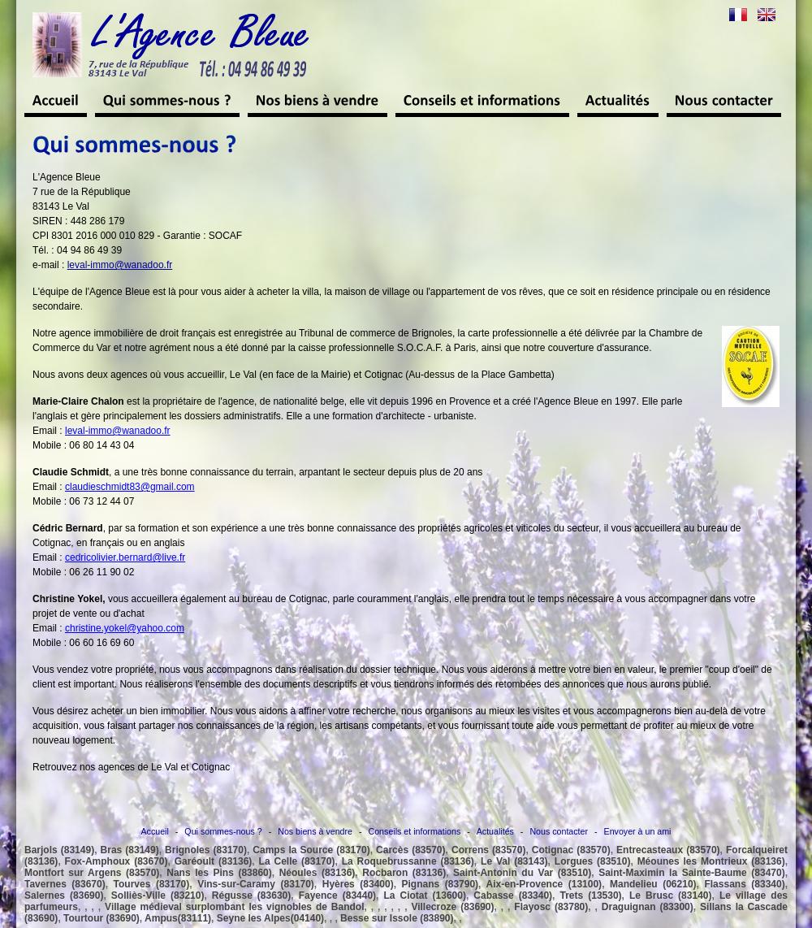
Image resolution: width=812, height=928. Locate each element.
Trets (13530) (591, 895)
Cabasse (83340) (512, 895)
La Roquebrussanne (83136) (408, 861)
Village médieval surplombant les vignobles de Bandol (234, 907)
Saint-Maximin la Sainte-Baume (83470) (691, 872)
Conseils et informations (415, 831)
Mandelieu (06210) (653, 884)
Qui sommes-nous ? (222, 831)
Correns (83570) (488, 850)
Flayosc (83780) (551, 907)
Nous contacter (558, 831)
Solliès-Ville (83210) (158, 895)
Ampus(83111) (178, 918)
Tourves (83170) (152, 884)
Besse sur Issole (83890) (396, 918)
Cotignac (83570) (571, 850)
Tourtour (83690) (101, 918)
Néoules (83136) (317, 872)
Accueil (155, 831)
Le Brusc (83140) (670, 895)
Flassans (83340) (744, 884)
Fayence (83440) (337, 895)
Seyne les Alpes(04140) (270, 918)
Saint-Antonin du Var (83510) (522, 872)
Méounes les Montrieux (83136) (711, 861)
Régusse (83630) (251, 895)
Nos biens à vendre (315, 831)
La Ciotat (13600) (424, 895)
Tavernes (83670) (65, 884)
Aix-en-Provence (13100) (544, 884)
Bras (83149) (130, 850)
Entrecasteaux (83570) (668, 850)
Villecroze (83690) (452, 907)
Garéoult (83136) (214, 861)
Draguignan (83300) (647, 907)
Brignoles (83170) (206, 850)
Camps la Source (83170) (311, 850)
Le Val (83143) (514, 861)
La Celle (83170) (297, 861)
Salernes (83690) (63, 895)
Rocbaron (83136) (404, 872)
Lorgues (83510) (593, 861)
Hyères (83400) (358, 884)
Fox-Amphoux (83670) (116, 861)
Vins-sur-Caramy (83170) (255, 884)
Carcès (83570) (410, 850)
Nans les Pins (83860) (218, 872)
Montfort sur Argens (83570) (91, 872)
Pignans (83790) (440, 884)
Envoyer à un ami (638, 831)
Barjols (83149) (59, 850)
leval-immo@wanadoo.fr (120, 265)
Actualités (495, 831)
